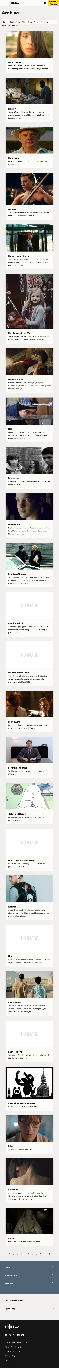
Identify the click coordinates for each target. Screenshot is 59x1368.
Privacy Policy (10, 1356)
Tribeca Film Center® (13, 1347)
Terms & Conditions (12, 1351)
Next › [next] (55, 1254)
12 (49, 1254)
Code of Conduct (11, 1360)
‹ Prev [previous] (4, 1254)
